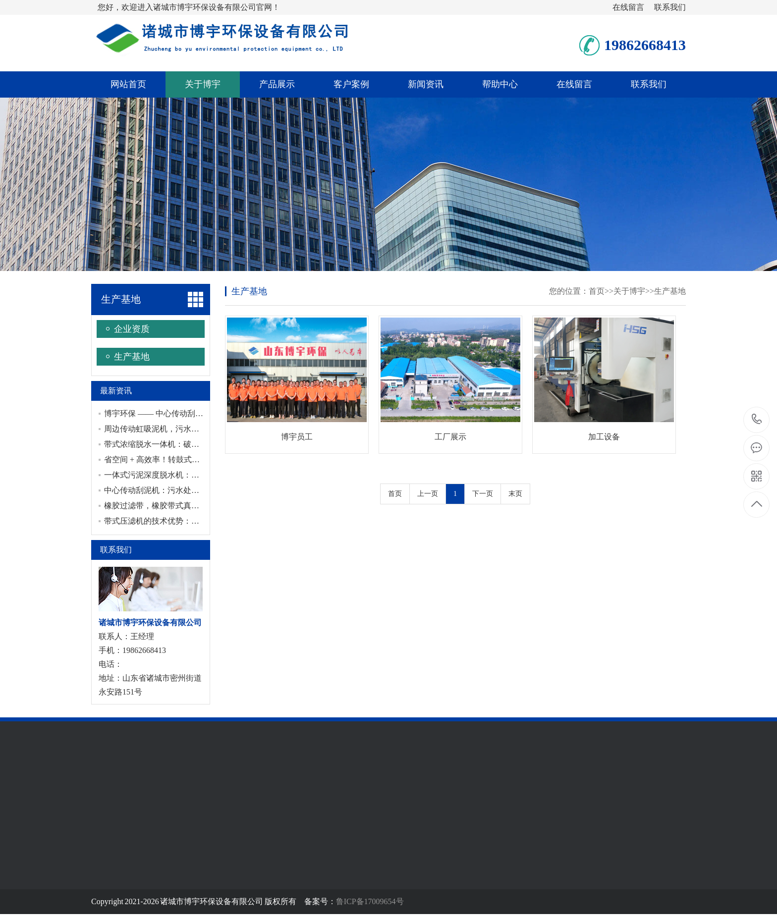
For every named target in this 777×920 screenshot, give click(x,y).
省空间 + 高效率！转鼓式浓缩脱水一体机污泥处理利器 (199, 459)
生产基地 (121, 299)
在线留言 (628, 7)
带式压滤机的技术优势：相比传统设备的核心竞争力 (195, 521)
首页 (597, 291)
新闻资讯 (426, 84)
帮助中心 (500, 84)
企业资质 (132, 329)
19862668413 (757, 419)
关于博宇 (203, 84)
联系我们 (670, 7)
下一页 (482, 493)
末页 (515, 493)
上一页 (427, 493)
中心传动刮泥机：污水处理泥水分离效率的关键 (187, 490)
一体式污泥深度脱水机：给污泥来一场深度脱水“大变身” (202, 475)
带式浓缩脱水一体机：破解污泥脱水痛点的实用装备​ (195, 444)
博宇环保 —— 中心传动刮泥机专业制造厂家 (181, 413)
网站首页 (128, 84)
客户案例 (351, 84)
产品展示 (277, 84)
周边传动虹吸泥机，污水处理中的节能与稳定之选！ (195, 429)
